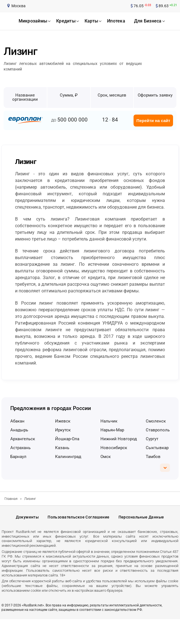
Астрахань (20, 447)
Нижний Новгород (118, 438)
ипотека (116, 21)
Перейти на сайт (153, 120)
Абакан (17, 421)
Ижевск (62, 421)
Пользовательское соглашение (78, 517)
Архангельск (22, 438)
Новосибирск (113, 447)
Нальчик (108, 421)
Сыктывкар (157, 447)
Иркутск (63, 429)
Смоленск (156, 421)
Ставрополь (158, 429)
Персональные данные (141, 517)
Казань (62, 447)
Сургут (152, 438)
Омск (105, 456)
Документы (27, 517)
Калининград (68, 456)
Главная (11, 499)
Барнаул (18, 456)
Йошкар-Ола (67, 438)
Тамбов (153, 456)
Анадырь (19, 429)
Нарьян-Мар (112, 429)
